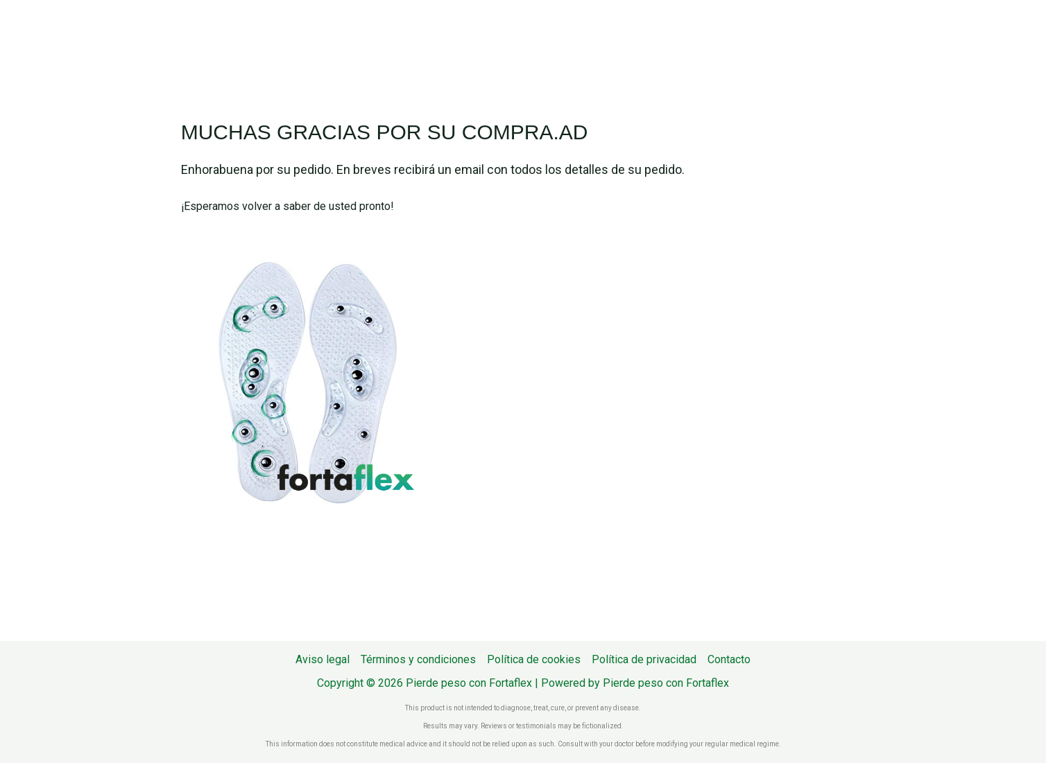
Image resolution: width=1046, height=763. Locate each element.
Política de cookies (534, 659)
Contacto (729, 659)
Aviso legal (322, 659)
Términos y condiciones (418, 659)
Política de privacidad (644, 659)
